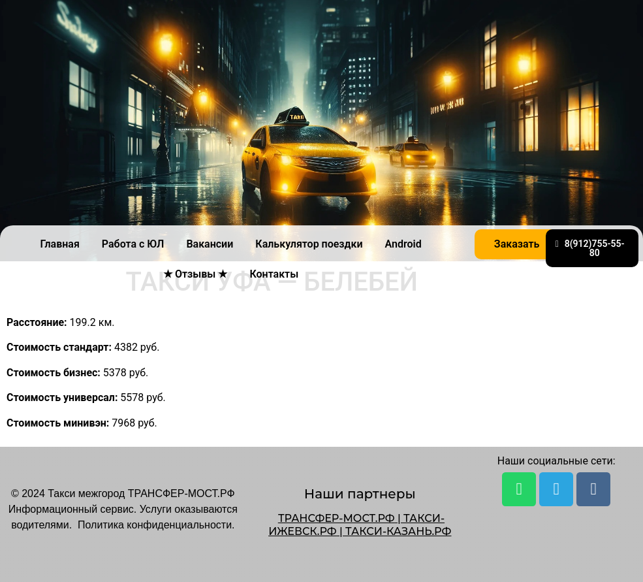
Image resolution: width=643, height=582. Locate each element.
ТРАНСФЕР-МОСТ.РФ (336, 518)
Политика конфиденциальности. (156, 524)
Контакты (273, 274)
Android (403, 244)
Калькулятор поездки (308, 244)
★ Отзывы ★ (195, 274)
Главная (59, 244)
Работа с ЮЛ (133, 244)
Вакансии (209, 244)
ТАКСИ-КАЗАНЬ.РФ (398, 531)
